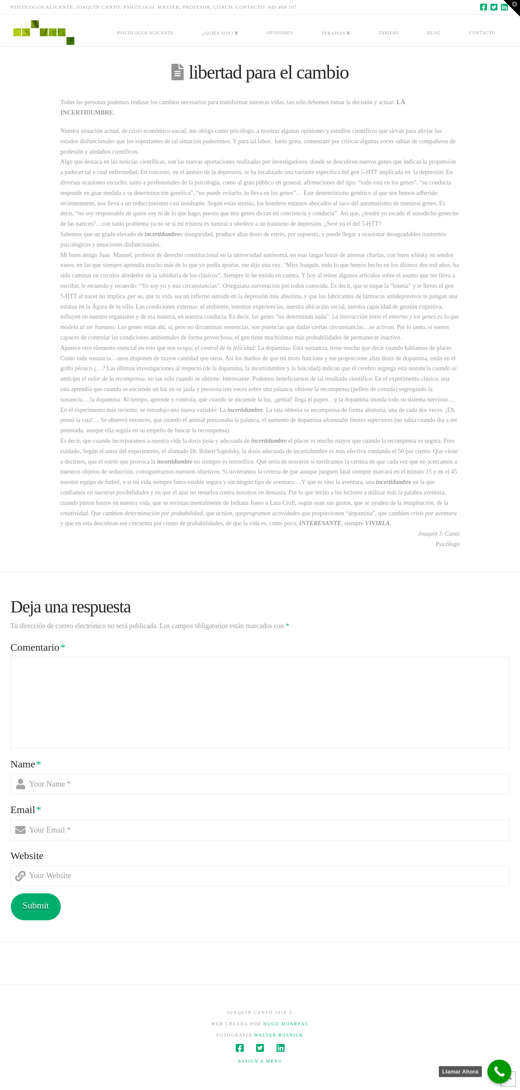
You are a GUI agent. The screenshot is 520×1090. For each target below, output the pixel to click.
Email (25, 809)
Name (25, 764)
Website (27, 855)
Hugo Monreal (286, 1023)
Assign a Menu (260, 1061)
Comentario (38, 647)
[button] (512, 8)
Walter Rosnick (278, 1035)
